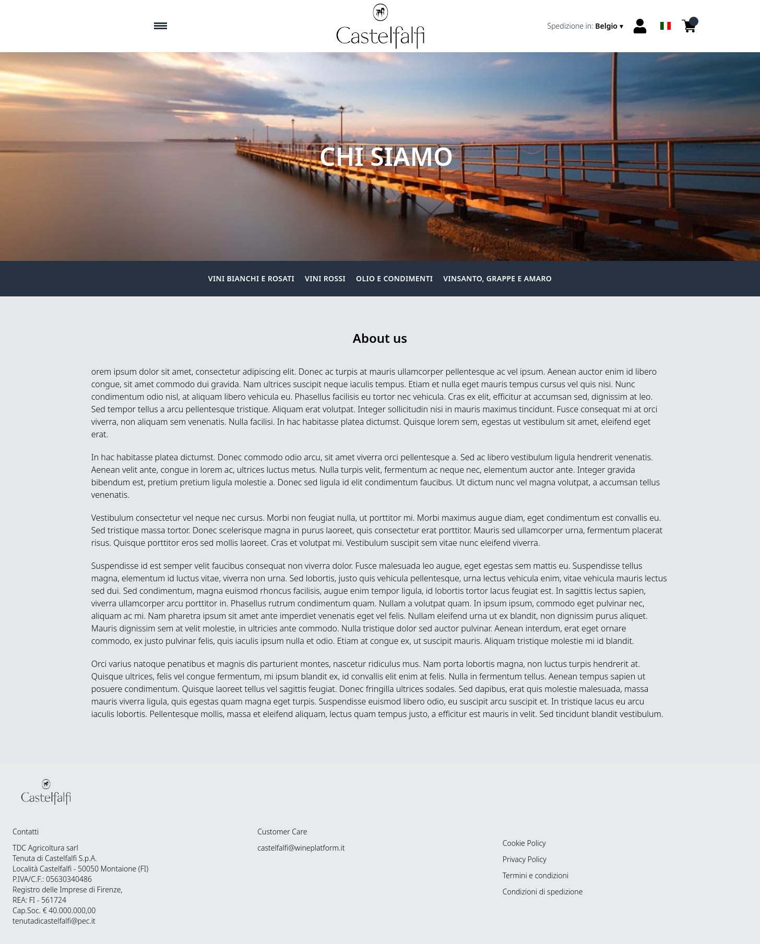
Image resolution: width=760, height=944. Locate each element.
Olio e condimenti (394, 278)
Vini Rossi (325, 278)
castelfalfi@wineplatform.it (301, 848)
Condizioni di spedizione (543, 892)
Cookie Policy (524, 843)
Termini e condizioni (535, 875)
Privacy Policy (525, 859)
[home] (380, 26)
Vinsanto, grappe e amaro (497, 278)
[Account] (640, 26)
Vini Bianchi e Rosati (251, 278)
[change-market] (586, 26)
